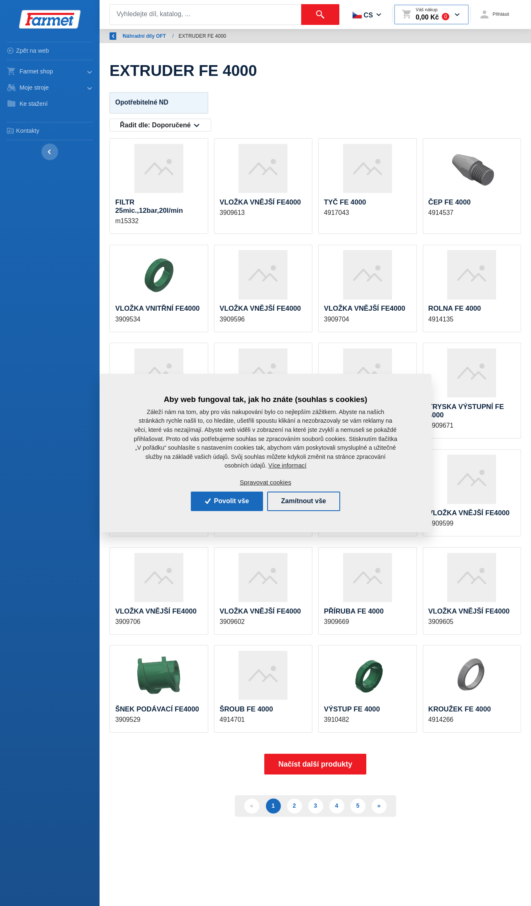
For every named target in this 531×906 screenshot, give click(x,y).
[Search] (206, 14)
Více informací (287, 465)
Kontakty (23, 130)
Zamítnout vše (303, 500)
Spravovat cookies (265, 482)
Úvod (149, 36)
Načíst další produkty (315, 764)
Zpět (119, 36)
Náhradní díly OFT (190, 36)
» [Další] (379, 805)
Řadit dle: (155, 125)
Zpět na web (28, 50)
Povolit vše (227, 500)
